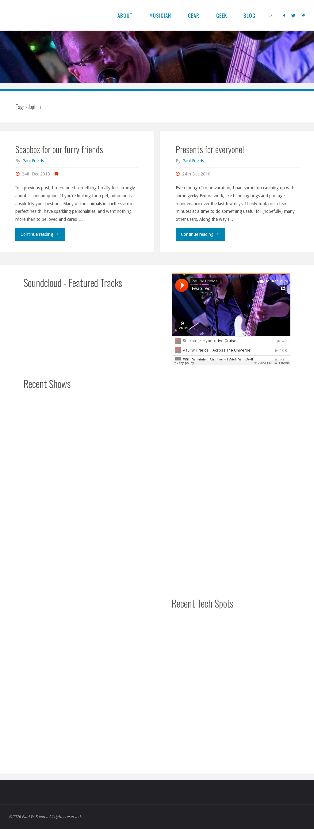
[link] (271, 15)
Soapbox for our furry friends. (60, 149)
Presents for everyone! (210, 149)
